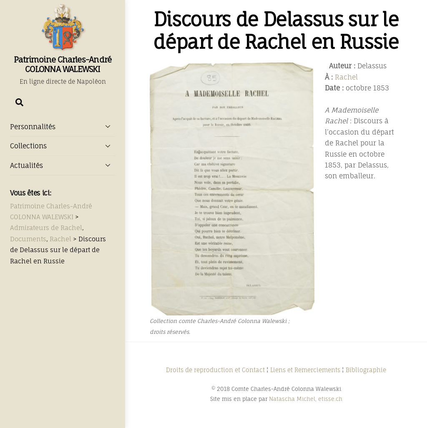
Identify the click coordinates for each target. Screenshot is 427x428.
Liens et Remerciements (305, 369)
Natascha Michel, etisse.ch (305, 398)
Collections (62, 145)
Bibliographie (366, 369)
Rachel (346, 77)
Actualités (62, 165)
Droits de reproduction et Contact (215, 369)
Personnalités (62, 126)
